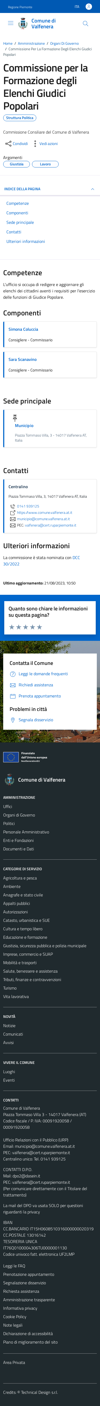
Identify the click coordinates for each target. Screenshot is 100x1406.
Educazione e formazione (25, 937)
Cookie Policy (14, 1316)
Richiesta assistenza (21, 1291)
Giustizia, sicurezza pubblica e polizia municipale (44, 945)
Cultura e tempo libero (22, 929)
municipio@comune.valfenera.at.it (45, 1146)
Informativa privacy (20, 1308)
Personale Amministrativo (26, 832)
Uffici (7, 806)
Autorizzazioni (15, 912)
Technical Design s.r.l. (39, 1392)
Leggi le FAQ (14, 1266)
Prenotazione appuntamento (28, 1274)
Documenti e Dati (18, 849)
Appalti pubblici (16, 903)
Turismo (10, 988)
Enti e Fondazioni (18, 840)
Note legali (12, 1325)
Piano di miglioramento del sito (30, 1342)
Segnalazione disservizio (24, 1283)
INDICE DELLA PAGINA (50, 189)
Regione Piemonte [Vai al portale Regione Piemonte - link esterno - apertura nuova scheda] (20, 7)
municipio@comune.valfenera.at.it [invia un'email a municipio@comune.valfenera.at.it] (39, 519)
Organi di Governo (19, 815)
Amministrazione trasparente (29, 1299)
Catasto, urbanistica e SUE (26, 920)
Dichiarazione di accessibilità (28, 1333)
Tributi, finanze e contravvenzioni (32, 979)
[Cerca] (85, 23)
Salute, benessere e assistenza (30, 971)
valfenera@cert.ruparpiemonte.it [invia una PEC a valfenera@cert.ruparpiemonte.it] (50, 525)
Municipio (24, 425)
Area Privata (14, 1362)
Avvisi (8, 1042)
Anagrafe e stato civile (23, 895)
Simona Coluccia (23, 329)
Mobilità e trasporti (20, 962)
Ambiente (12, 886)
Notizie (9, 1025)
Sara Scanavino (23, 359)
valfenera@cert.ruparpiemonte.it (41, 1152)
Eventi (9, 1080)
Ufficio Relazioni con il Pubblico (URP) (35, 1140)
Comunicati (13, 1034)
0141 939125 (24, 506)
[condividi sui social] (16, 143)
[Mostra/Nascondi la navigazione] (10, 23)
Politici (9, 823)
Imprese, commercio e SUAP (28, 954)
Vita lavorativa (16, 996)
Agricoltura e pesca (20, 878)
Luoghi (9, 1071)
